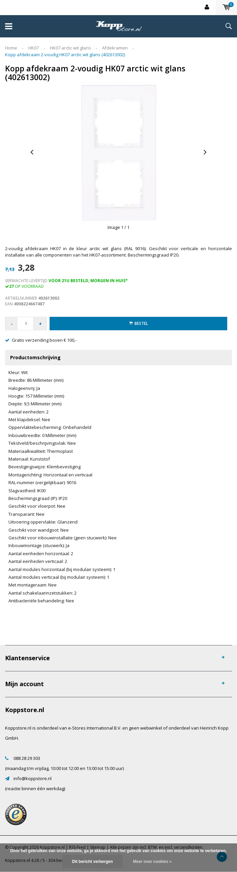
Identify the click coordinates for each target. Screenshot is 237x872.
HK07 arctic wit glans (70, 48)
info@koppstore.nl (32, 778)
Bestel (138, 323)
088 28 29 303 (26, 758)
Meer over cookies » (152, 861)
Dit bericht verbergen (92, 861)
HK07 (33, 48)
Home (11, 48)
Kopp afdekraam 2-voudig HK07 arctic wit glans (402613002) (65, 55)
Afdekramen (115, 48)
